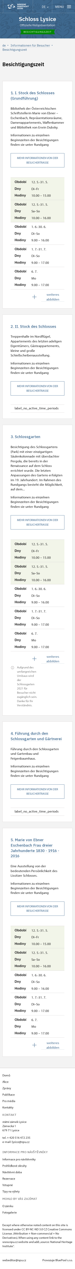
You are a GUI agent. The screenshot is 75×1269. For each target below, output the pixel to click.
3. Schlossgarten (26, 437)
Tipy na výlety (11, 1193)
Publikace (8, 1096)
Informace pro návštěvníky (19, 1161)
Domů (6, 1077)
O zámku (7, 1208)
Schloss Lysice (37, 19)
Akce (5, 1084)
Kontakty (7, 1109)
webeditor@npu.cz (14, 1262)
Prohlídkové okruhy (14, 1168)
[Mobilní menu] (63, 6)
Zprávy (6, 1090)
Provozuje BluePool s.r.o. (57, 1262)
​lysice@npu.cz (20, 1144)
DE (45, 7)
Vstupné (7, 1187)
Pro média (8, 1103)
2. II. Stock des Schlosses (34, 326)
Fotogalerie (9, 1214)
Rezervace (8, 1180)
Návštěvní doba (12, 1174)
